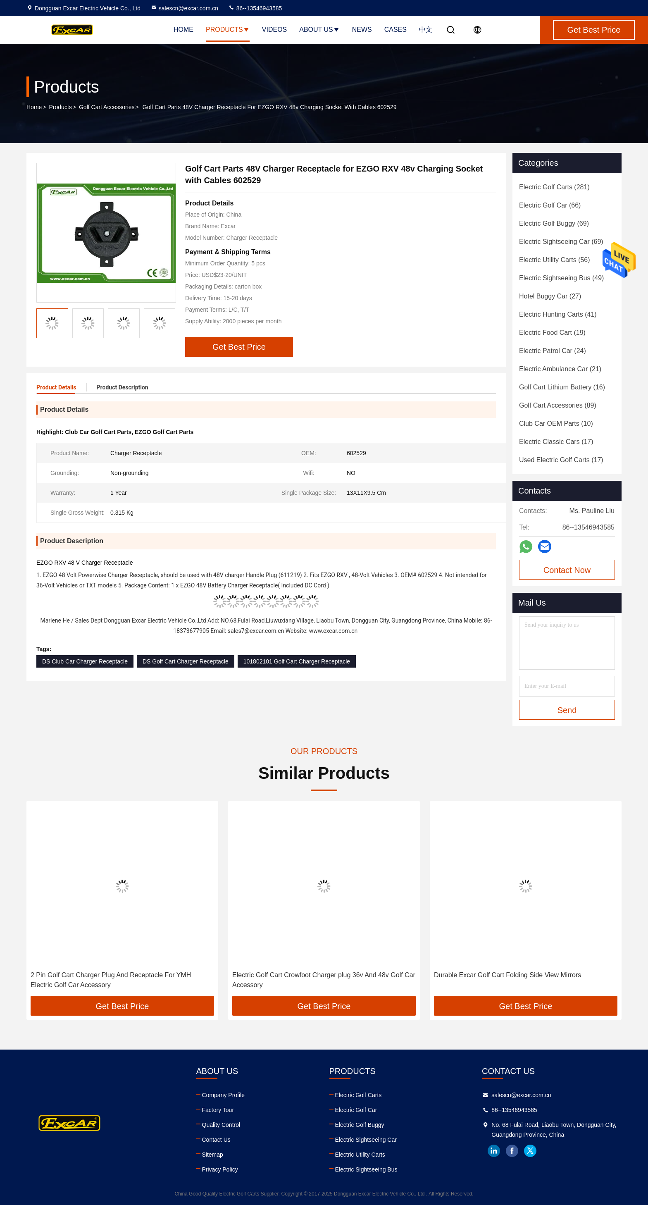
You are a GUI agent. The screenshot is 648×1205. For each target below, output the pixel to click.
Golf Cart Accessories (107, 107)
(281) (554, 187)
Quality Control (221, 1124)
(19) (552, 332)
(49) (561, 278)
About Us (319, 29)
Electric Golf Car (356, 1110)
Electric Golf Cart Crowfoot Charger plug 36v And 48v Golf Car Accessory (323, 979)
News (362, 29)
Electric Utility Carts (360, 1154)
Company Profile (223, 1095)
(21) (560, 368)
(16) (562, 387)
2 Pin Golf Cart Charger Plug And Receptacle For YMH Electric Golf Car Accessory (111, 979)
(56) (554, 259)
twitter (530, 1151)
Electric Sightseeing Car (366, 1139)
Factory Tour (218, 1110)
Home (183, 29)
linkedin (494, 1151)
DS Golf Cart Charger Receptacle (186, 661)
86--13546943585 (255, 8)
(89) (557, 405)
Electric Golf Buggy (359, 1124)
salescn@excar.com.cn (184, 8)
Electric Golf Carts (358, 1095)
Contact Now (567, 570)
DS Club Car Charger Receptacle (85, 661)
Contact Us (216, 1139)
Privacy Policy (220, 1169)
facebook (512, 1151)
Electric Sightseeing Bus (366, 1169)
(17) (556, 441)
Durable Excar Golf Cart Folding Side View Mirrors (507, 974)
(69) (554, 223)
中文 (425, 29)
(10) (556, 423)
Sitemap (212, 1154)
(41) (558, 314)
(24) (552, 350)
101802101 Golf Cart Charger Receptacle (296, 661)
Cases (395, 29)
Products (228, 29)
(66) (550, 205)
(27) (550, 296)
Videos (274, 29)
